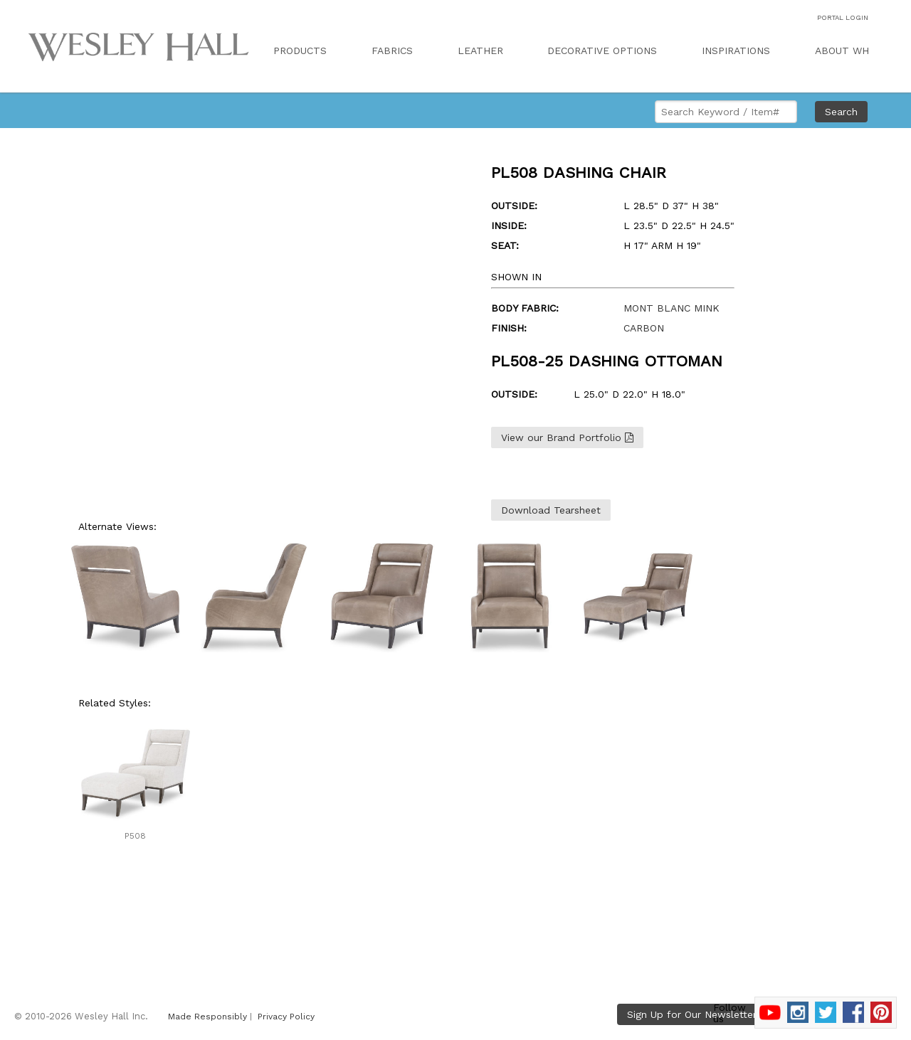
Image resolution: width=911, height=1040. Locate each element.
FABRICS (392, 50)
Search (841, 111)
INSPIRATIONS (736, 50)
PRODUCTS (300, 50)
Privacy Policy (286, 1017)
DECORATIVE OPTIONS (602, 50)
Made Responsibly (207, 1017)
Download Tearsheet (551, 510)
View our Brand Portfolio (567, 437)
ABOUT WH (842, 50)
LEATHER (480, 50)
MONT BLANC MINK (671, 308)
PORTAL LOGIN (842, 17)
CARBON (643, 328)
